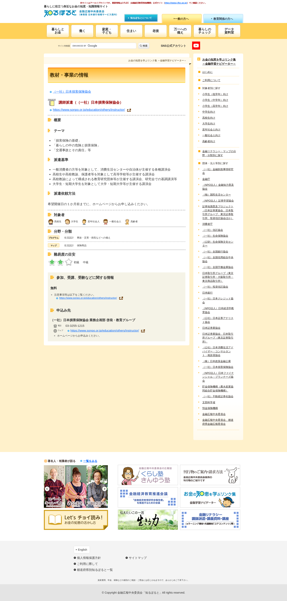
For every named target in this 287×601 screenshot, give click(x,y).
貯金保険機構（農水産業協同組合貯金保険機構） (217, 388)
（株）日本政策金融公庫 (216, 361)
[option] (54, 486)
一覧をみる (90, 461)
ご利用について (211, 80)
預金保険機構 (210, 408)
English (82, 549)
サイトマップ (138, 557)
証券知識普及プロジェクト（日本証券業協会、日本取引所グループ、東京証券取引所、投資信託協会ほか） (217, 212)
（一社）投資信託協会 (215, 286)
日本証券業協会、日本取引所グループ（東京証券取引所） (217, 337)
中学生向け (208, 111)
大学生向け (208, 123)
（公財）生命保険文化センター (217, 243)
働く (82, 31)
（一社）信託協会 (212, 229)
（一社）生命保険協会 (215, 235)
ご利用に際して (87, 563)
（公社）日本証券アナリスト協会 (217, 320)
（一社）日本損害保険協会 (72, 91)
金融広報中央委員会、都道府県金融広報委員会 (217, 421)
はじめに (207, 72)
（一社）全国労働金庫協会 (217, 267)
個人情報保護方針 (89, 557)
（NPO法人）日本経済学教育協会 (218, 310)
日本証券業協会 (211, 327)
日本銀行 (207, 292)
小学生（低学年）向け (215, 94)
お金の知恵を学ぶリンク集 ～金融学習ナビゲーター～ (219, 61)
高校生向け (208, 117)
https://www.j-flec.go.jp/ (176, 3)
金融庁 (206, 179)
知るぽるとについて (141, 18)
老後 (155, 31)
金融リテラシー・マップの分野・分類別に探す (219, 153)
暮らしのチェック (204, 31)
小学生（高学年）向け (215, 105)
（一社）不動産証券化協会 (217, 396)
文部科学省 (208, 402)
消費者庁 (207, 224)
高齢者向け (208, 141)
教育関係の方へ (223, 18)
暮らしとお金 (57, 31)
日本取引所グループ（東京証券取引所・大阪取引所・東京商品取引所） (217, 277)
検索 (145, 45)
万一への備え (180, 31)
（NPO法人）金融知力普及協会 (218, 186)
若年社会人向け (211, 129)
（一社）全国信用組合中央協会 (217, 259)
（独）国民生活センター (216, 194)
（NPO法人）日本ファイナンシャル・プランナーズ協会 (218, 377)
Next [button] (104, 489)
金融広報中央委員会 (214, 414)
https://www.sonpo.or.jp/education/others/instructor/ (89, 109)
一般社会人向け (211, 135)
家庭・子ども (107, 31)
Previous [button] (47, 489)
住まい (131, 31)
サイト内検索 (64, 46)
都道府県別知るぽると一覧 (95, 569)
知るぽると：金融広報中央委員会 (80, 13)
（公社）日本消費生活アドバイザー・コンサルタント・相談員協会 (217, 351)
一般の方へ (182, 18)
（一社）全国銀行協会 (215, 251)
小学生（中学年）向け (215, 99)
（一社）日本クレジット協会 (217, 300)
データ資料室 (229, 31)
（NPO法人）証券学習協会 (218, 200)
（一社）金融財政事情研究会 (217, 171)
